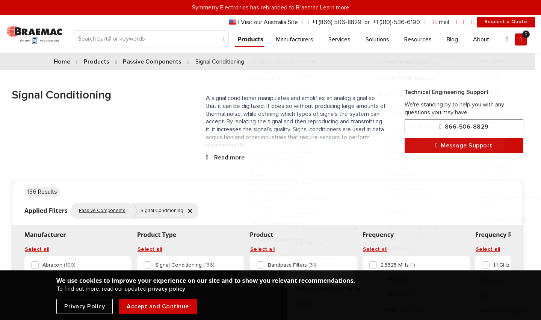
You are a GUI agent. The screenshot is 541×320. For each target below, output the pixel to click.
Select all (37, 249)
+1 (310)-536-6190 (396, 22)
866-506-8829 (463, 127)
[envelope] (440, 22)
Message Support (464, 146)
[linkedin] (456, 22)
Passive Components (102, 211)
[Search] (150, 38)
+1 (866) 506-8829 (336, 22)
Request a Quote (506, 21)
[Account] (507, 39)
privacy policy (166, 289)
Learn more (334, 7)
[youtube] (472, 22)
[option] (76, 265)
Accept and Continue (158, 306)
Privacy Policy (84, 306)
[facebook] (464, 22)
